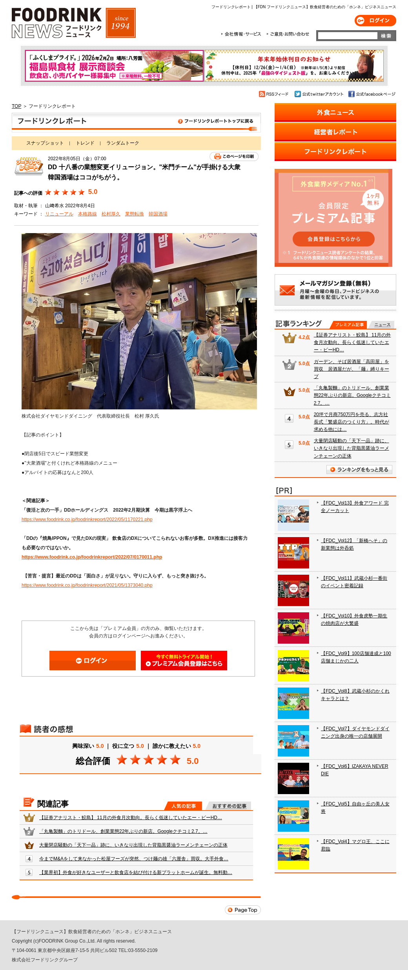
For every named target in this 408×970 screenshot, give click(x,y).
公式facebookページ (371, 94)
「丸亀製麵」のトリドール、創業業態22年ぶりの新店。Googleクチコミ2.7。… (123, 831)
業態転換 (134, 214)
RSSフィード (275, 94)
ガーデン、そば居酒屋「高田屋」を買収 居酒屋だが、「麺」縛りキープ (351, 369)
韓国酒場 (158, 214)
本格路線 (87, 214)
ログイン (375, 20)
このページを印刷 (234, 156)
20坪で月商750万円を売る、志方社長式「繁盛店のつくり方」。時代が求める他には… (351, 422)
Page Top (243, 909)
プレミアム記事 (348, 325)
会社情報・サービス (242, 34)
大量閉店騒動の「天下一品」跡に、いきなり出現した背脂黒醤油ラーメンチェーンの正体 (133, 845)
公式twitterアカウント (319, 94)
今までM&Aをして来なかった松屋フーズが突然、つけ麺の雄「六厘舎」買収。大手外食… (133, 858)
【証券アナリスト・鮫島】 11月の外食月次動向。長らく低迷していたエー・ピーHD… (130, 817)
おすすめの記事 (228, 806)
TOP (16, 106)
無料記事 (381, 325)
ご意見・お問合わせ (287, 34)
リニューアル (59, 214)
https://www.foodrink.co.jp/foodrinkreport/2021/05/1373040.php (87, 585)
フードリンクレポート (136, 122)
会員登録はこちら (184, 660)
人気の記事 (183, 806)
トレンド (85, 143)
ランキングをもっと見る (359, 469)
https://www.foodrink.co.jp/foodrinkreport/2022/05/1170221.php (87, 519)
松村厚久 (111, 214)
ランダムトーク (122, 143)
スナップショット (45, 143)
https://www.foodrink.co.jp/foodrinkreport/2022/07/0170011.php (92, 557)
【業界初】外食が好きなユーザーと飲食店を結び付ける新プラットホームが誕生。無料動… (135, 872)
